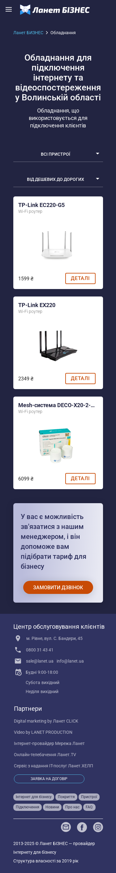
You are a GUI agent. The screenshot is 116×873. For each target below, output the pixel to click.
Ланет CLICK (65, 721)
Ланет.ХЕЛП (80, 765)
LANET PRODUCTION (51, 732)
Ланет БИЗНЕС (28, 32)
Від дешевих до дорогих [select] (55, 179)
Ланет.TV (66, 754)
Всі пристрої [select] (55, 153)
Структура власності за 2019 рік (46, 860)
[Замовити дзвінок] (58, 587)
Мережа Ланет (70, 743)
